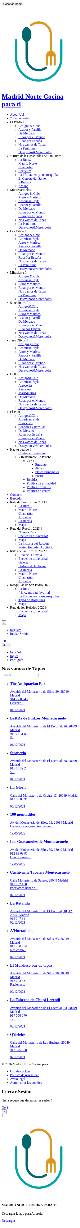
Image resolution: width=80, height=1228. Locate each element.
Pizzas (39, 468)
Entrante (40, 464)
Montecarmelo (21, 190)
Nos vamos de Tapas (32, 144)
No (4, 1107)
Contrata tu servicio (31, 453)
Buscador (16, 498)
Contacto (16, 494)
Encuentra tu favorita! (33, 558)
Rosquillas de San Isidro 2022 (31, 585)
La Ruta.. (24, 159)
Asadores (24, 389)
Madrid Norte (27, 163)
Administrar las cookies (26, 1082)
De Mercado (26, 133)
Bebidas (32, 479)
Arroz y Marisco (29, 197)
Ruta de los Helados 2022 (28, 607)
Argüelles (24, 171)
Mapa (23, 186)
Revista (24, 182)
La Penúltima (27, 223)
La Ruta (23, 588)
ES (6, 645)
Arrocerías (25, 385)
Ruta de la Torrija (30, 555)
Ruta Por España (29, 257)
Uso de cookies (20, 1071)
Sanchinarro (19, 302)
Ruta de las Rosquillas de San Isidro (36, 156)
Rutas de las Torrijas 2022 (28, 551)
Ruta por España (29, 329)
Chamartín (25, 167)
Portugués (16, 660)
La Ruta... (25, 506)
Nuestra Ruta (27, 532)
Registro (15, 630)
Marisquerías (27, 393)
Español (15, 652)
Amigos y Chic (28, 344)
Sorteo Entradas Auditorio (35, 547)
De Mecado (26, 430)
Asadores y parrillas (31, 427)
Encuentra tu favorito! (33, 536)
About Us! (17, 114)
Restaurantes (20, 118)
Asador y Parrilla (29, 129)
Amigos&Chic (28, 306)
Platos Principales (47, 472)
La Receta (25, 521)
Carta (31, 461)
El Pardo (17, 122)
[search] (20, 675)
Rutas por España (30, 141)
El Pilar (16, 412)
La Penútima (26, 148)
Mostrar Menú (12, 3)
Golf (14, 374)
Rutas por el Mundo (31, 137)
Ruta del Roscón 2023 (26, 528)
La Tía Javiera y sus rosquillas (38, 174)
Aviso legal (17, 1079)
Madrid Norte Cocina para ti (41, 96)
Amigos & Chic (29, 126)
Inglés (14, 656)
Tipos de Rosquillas (31, 600)
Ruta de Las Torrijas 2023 (28, 502)
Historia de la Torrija (32, 566)
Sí (8, 1107)
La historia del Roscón (33, 543)
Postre (39, 476)
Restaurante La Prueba (35, 457)
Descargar (8, 1220)
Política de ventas (38, 491)
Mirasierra (18, 272)
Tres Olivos (19, 340)
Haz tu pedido (20, 449)
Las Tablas (18, 231)
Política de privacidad (41, 483)
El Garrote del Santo (32, 178)
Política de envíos (39, 487)
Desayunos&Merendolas (35, 152)
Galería (23, 562)
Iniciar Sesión (19, 633)
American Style (28, 201)
